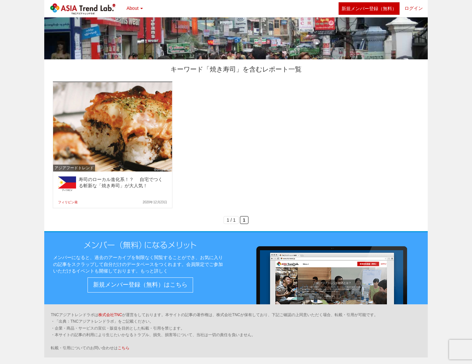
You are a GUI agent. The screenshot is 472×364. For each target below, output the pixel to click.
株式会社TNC (110, 315)
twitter (330, 8)
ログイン (413, 8)
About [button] (135, 8)
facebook (315, 8)
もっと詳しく (154, 270)
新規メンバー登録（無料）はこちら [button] (140, 284)
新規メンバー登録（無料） (369, 8)
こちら (123, 348)
